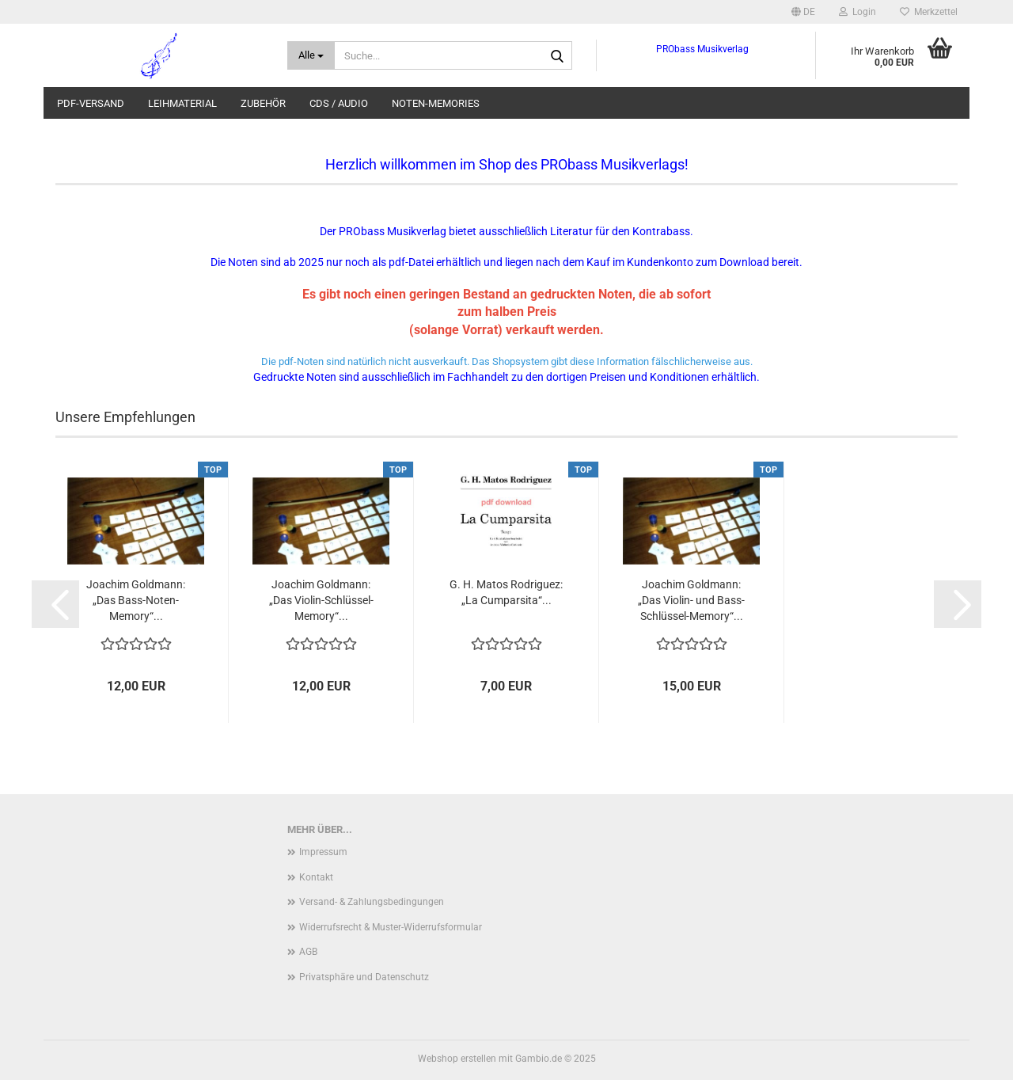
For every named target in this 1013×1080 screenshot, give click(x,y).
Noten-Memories (436, 103)
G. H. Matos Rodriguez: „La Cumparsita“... (506, 592)
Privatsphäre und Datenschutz (364, 977)
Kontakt (316, 877)
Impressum (323, 852)
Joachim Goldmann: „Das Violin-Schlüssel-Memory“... (321, 600)
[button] (803, 12)
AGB (308, 951)
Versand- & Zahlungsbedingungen (371, 901)
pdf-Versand (90, 103)
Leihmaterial (182, 103)
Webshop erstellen (457, 1058)
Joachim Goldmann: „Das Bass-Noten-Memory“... (135, 600)
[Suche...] (311, 55)
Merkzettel (929, 11)
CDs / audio (338, 103)
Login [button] (857, 11)
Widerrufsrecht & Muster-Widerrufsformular (390, 927)
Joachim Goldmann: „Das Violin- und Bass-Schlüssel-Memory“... (691, 600)
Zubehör (263, 103)
